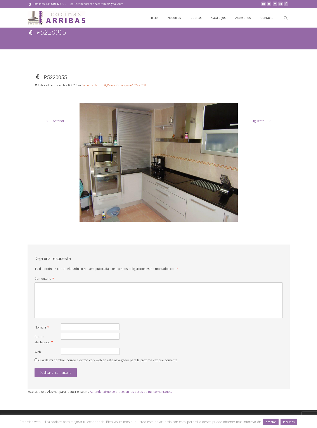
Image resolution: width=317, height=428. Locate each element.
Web (38, 352)
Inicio (154, 18)
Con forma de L (90, 85)
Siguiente (261, 121)
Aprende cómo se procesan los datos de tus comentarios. (131, 392)
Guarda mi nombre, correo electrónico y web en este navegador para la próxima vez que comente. (108, 360)
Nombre (42, 327)
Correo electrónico (44, 339)
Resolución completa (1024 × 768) (126, 85)
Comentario (44, 278)
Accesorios (243, 18)
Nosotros (174, 18)
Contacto (267, 18)
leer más (289, 422)
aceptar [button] (271, 422)
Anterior (54, 121)
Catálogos (218, 18)
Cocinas (196, 18)
